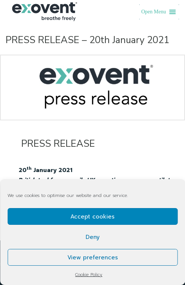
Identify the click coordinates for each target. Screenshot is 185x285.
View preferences (92, 257)
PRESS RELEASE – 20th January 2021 (87, 39)
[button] (153, 11)
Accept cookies (92, 217)
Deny (93, 237)
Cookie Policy (88, 274)
